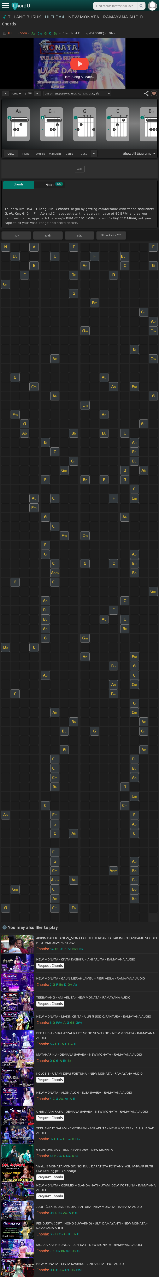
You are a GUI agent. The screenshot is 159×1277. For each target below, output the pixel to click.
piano (26, 153)
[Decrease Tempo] (5, 93)
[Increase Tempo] (37, 93)
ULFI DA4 (54, 16)
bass (84, 153)
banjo (69, 153)
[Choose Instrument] (94, 153)
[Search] (141, 6)
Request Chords (50, 966)
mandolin (55, 153)
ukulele (40, 153)
